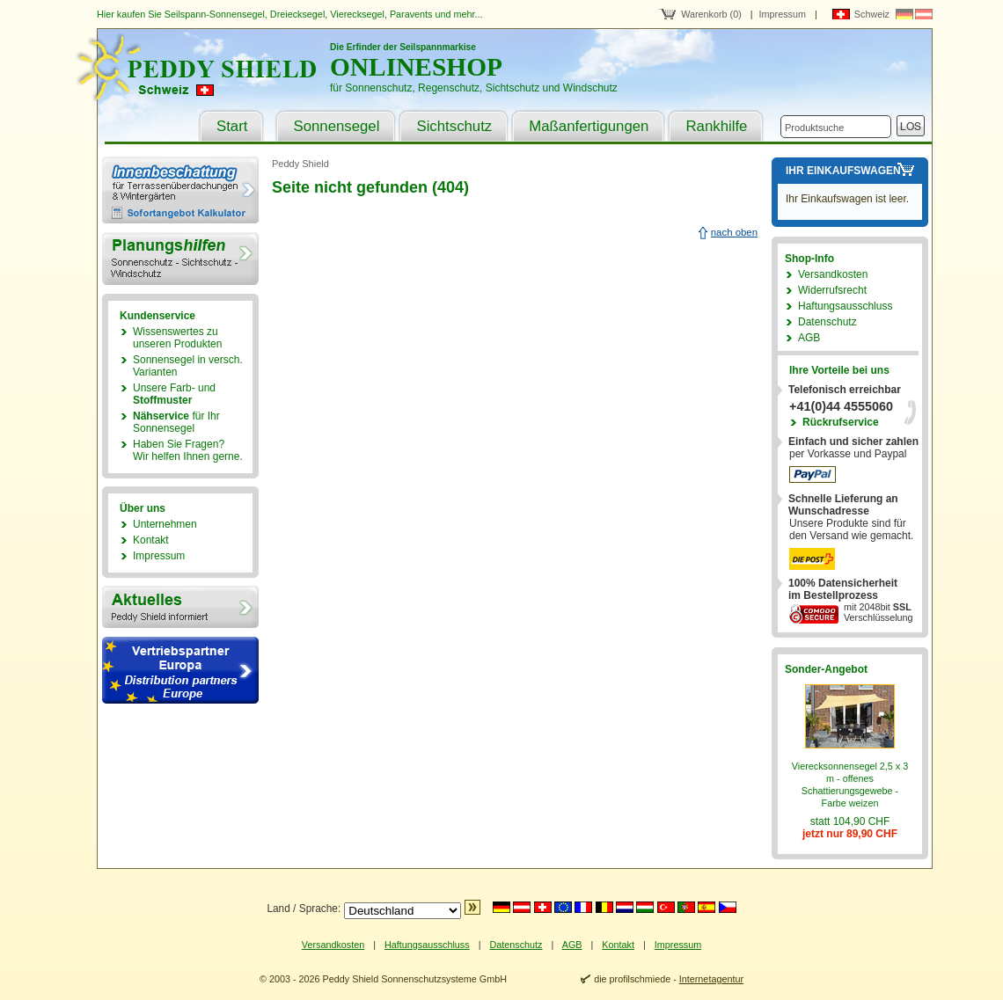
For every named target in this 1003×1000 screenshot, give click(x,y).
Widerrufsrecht (832, 290)
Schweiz (872, 14)
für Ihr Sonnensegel (176, 422)
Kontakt (151, 540)
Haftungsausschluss (845, 306)
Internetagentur (711, 979)
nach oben (734, 232)
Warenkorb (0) (711, 14)
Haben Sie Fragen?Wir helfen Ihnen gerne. (188, 450)
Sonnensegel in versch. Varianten (188, 366)
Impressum (782, 14)
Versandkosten (833, 274)
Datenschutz (827, 322)
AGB (809, 338)
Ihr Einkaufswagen (843, 170)
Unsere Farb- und (174, 394)
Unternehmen (165, 524)
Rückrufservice (840, 422)
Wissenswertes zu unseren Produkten (177, 337)
